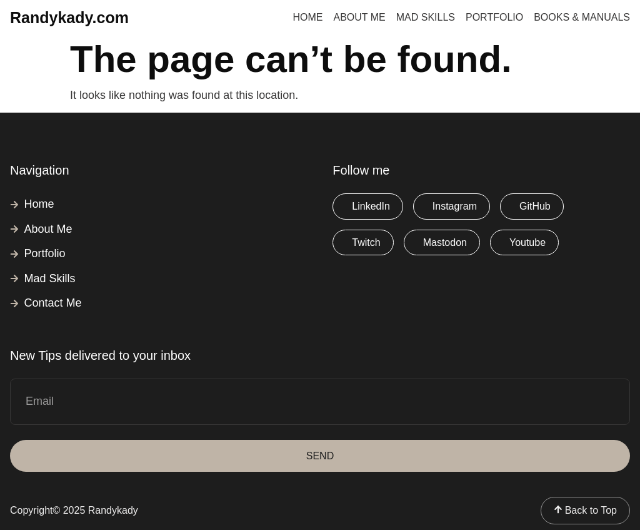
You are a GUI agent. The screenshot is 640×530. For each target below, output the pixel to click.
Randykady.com (69, 17)
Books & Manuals (582, 17)
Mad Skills (425, 17)
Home (307, 17)
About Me (359, 17)
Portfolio (494, 17)
